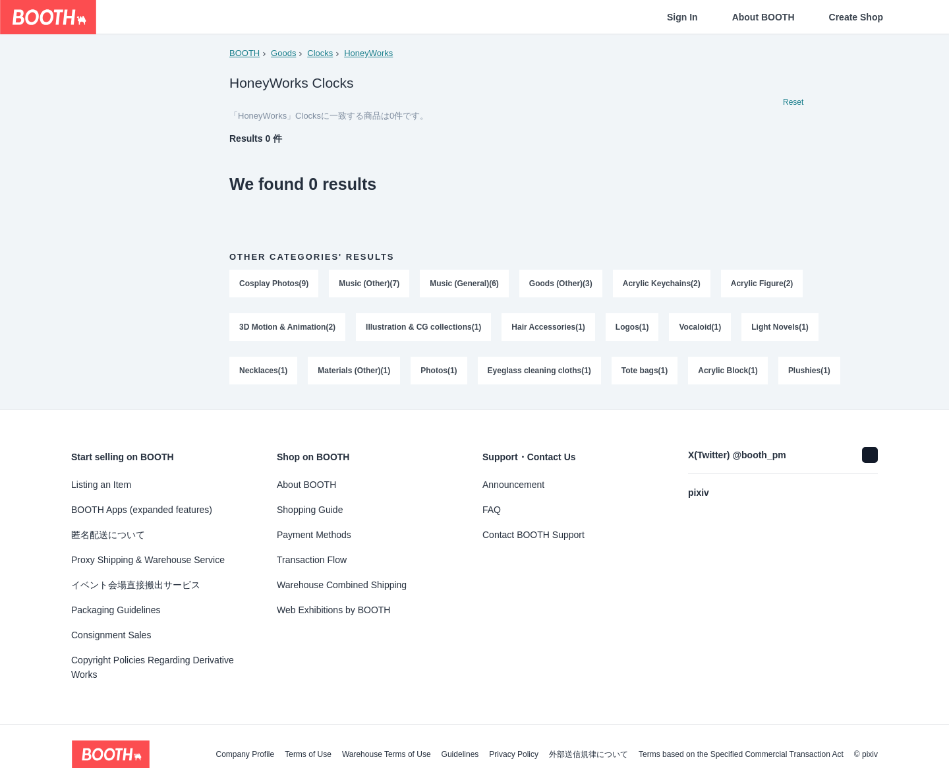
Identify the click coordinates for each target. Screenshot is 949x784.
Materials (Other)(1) (354, 371)
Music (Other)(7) (369, 284)
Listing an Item (101, 484)
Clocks (320, 53)
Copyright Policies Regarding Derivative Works (152, 667)
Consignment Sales (111, 635)
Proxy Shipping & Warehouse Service (148, 560)
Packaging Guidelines (115, 610)
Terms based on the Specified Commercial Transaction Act (741, 754)
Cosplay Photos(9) (273, 284)
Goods (283, 53)
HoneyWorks (368, 53)
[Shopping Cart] (917, 17)
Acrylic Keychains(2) (662, 284)
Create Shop (856, 17)
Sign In (682, 17)
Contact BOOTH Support (533, 534)
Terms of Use (308, 754)
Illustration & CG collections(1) (423, 327)
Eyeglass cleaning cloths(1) (539, 371)
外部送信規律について (588, 754)
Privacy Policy (513, 754)
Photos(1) (438, 371)
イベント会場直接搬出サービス (135, 585)
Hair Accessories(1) (549, 327)
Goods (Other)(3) (560, 284)
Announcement (513, 484)
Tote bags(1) (644, 371)
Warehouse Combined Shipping (342, 585)
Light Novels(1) (780, 327)
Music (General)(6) (464, 284)
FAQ (491, 509)
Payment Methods (314, 534)
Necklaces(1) (263, 371)
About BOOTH (763, 17)
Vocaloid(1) (700, 327)
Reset (793, 102)
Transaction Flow (312, 560)
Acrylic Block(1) (729, 371)
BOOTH (244, 53)
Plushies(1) (809, 371)
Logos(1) (632, 327)
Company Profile (245, 754)
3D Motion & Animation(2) (287, 327)
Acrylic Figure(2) (762, 284)
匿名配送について (108, 534)
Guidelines (460, 754)
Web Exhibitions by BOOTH (333, 610)
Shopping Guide (310, 509)
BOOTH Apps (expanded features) (141, 509)
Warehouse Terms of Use (386, 754)
